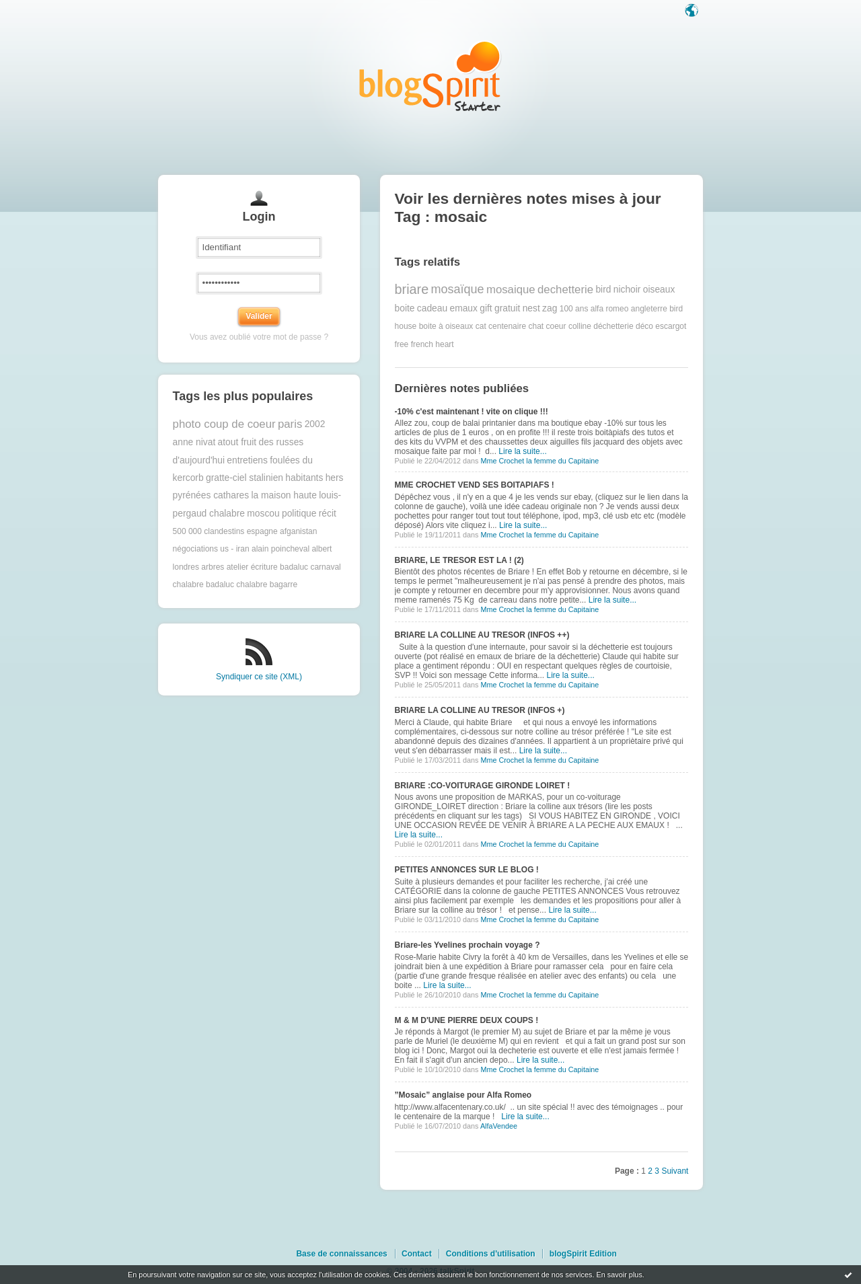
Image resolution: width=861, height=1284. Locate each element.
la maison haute (283, 495)
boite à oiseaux (446, 326)
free (402, 344)
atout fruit (237, 442)
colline (579, 326)
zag (549, 308)
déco (644, 326)
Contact (417, 1253)
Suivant (674, 1171)
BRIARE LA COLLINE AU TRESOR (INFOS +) (480, 710)
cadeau (432, 308)
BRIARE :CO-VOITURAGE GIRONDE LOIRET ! (482, 785)
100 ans (574, 308)
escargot (670, 326)
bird (603, 290)
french (422, 344)
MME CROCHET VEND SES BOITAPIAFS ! (474, 485)
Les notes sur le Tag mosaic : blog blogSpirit (430, 75)
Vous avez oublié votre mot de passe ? (259, 337)
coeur (556, 326)
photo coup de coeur (224, 424)
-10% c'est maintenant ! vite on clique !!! (471, 411)
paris (290, 424)
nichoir (627, 290)
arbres (212, 567)
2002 (315, 424)
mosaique (510, 289)
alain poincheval (280, 549)
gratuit (507, 308)
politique (299, 513)
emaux (463, 308)
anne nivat (194, 442)
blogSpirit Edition (583, 1253)
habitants (304, 478)
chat (536, 326)
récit (327, 513)
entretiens (247, 460)
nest (531, 308)
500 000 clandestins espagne (225, 531)
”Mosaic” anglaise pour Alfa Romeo (463, 1095)
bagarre (283, 584)
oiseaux (659, 290)
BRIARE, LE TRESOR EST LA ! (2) (459, 560)
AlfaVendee (498, 1126)
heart (444, 344)
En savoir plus (619, 1275)
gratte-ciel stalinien (244, 478)
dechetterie (565, 289)
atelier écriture (252, 567)
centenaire (507, 326)
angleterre (649, 308)
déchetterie (613, 326)
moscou (263, 513)
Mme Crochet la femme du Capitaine (539, 461)
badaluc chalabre (236, 584)
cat (481, 326)
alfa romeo (610, 308)
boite (405, 308)
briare (412, 289)
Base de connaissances (341, 1253)
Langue (693, 11)
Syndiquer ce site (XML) (259, 676)
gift (486, 308)
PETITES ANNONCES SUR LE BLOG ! (467, 869)
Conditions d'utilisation (490, 1253)
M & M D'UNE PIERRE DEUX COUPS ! (467, 1020)
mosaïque (457, 289)
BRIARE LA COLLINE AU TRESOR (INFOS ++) (482, 635)
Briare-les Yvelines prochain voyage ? (467, 945)
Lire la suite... (522, 451)
